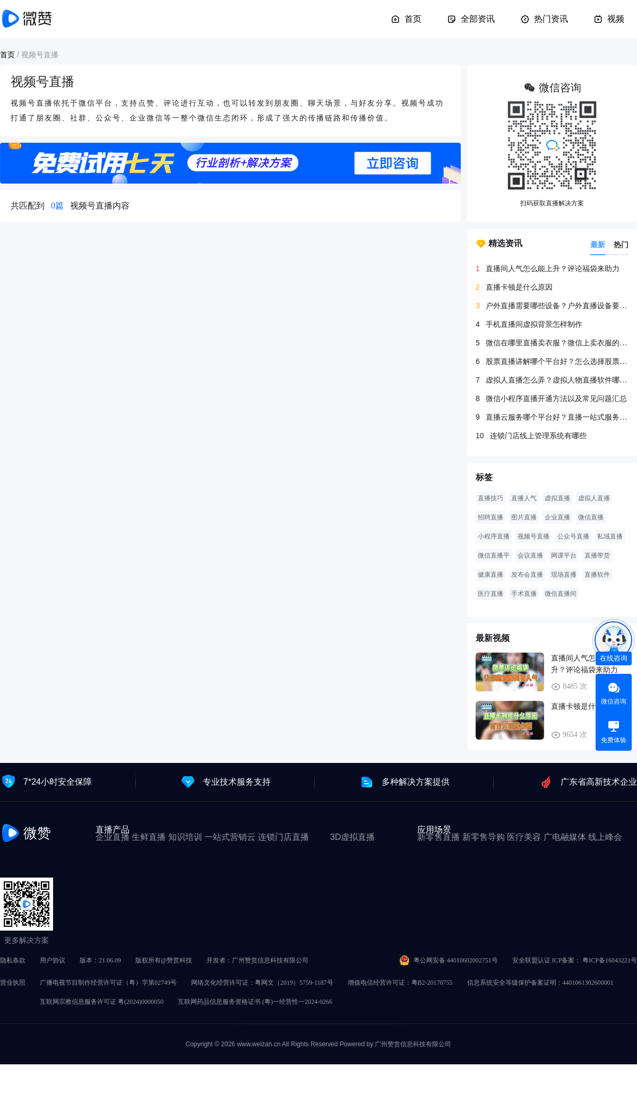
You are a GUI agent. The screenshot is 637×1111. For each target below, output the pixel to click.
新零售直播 (438, 836)
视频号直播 (533, 536)
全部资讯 (471, 19)
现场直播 (563, 574)
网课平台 (563, 555)
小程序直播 (494, 536)
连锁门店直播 (283, 836)
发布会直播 (527, 574)
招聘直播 (490, 517)
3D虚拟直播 (352, 836)
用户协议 (52, 960)
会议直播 (530, 555)
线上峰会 (605, 836)
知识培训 (185, 836)
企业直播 (557, 517)
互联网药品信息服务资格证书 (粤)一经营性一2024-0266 (255, 1001)
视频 (608, 19)
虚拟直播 (557, 498)
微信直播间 (560, 593)
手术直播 (524, 593)
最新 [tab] (597, 244)
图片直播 (524, 517)
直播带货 (597, 555)
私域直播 (610, 536)
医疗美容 (524, 836)
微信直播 (591, 517)
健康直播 (490, 574)
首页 (406, 19)
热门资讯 (544, 19)
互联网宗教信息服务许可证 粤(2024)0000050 (101, 1001)
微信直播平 (494, 555)
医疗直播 (490, 593)
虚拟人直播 (594, 498)
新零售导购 (483, 836)
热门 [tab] (621, 244)
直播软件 (597, 574)
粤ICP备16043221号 (609, 960)
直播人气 (524, 498)
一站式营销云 (229, 836)
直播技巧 (490, 498)
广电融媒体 (565, 836)
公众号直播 (573, 536)
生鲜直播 (149, 836)
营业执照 (12, 982)
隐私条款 (12, 960)
